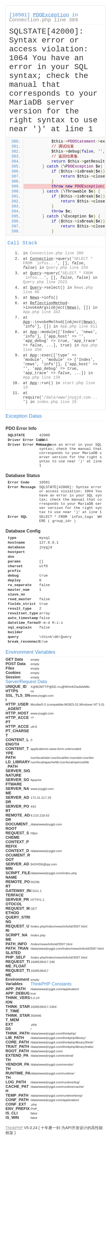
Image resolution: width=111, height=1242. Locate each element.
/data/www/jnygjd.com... (70, 397)
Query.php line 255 (67, 267)
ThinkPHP (14, 1128)
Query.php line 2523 (45, 282)
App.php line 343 (41, 312)
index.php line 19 (56, 402)
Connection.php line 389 (43, 20)
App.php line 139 (41, 377)
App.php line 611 (78, 326)
